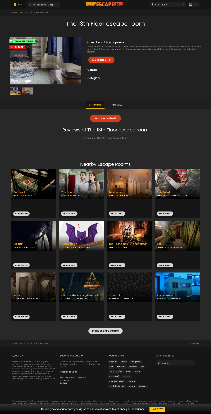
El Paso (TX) (114, 376)
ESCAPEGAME (122, 247)
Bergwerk (20, 192)
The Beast (163, 192)
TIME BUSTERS (26, 195)
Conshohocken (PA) (117, 386)
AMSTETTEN (162, 195)
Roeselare (133, 366)
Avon (111, 366)
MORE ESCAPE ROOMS (105, 330)
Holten (128, 371)
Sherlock (114, 295)
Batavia (131, 381)
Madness (115, 192)
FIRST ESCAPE (74, 195)
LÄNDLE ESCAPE (30, 247)
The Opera (68, 192)
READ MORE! (21, 213)
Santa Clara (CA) (116, 381)
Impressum (64, 380)
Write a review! (105, 118)
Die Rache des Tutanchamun (128, 244)
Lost (160, 244)
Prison (17, 295)
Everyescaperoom (19, 12)
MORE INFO (99, 59)
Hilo (142, 366)
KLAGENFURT (19, 299)
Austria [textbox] (165, 363)
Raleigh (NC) (135, 361)
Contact (63, 383)
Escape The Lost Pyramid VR (79, 295)
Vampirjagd (69, 244)
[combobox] (168, 4)
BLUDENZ (17, 247)
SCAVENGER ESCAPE (81, 247)
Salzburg (143, 386)
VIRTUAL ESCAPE (80, 299)
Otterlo (124, 361)
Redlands (121, 366)
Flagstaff (113, 361)
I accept (157, 409)
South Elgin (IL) (115, 371)
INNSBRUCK (114, 299)
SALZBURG (65, 247)
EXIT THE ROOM (122, 195)
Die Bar (18, 244)
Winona (132, 386)
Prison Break (165, 295)
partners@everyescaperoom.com (73, 378)
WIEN (16, 195)
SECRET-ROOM (175, 299)
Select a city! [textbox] (161, 4)
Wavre (137, 371)
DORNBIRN (161, 299)
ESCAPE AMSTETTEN (178, 195)
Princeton (126, 376)
